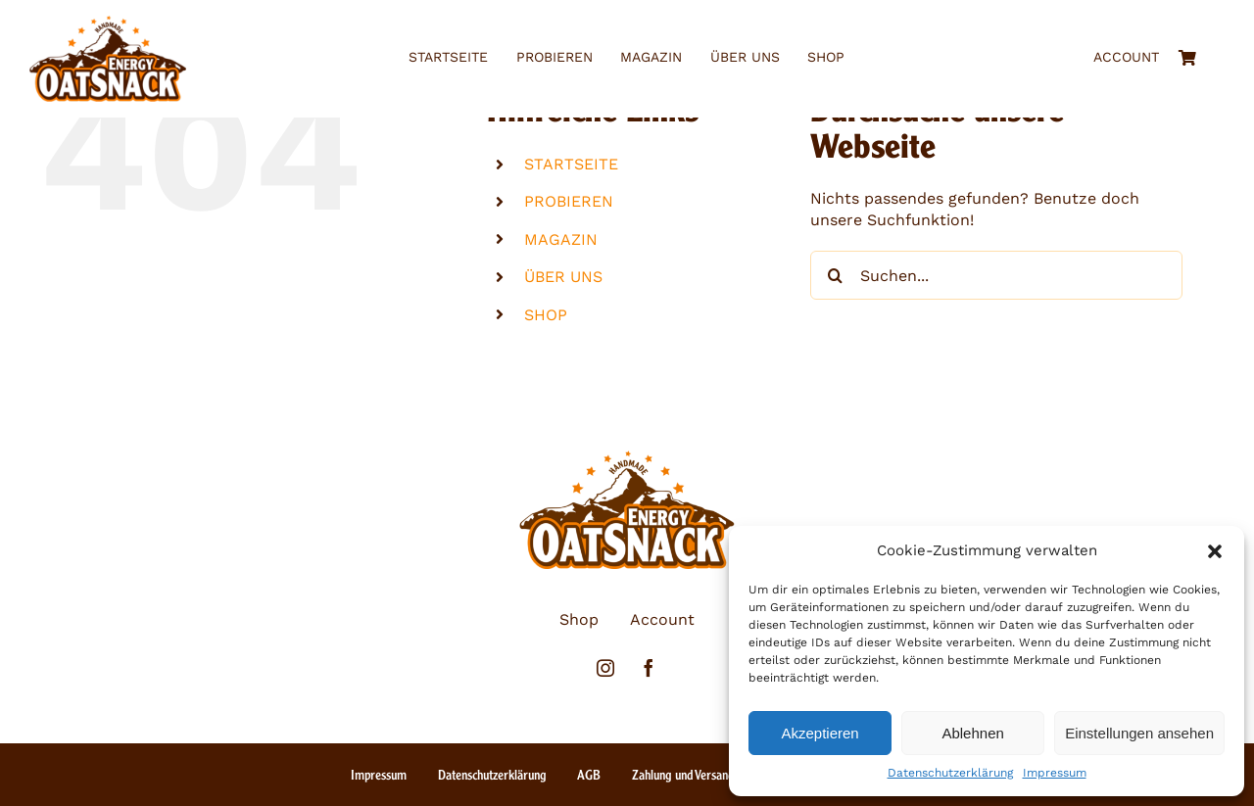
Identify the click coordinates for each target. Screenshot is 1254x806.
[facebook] (648, 668)
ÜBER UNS (563, 276)
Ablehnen (972, 733)
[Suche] (834, 275)
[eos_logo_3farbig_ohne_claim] (107, 23)
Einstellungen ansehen (1139, 733)
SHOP (545, 315)
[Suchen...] (996, 275)
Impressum (1054, 773)
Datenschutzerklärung (950, 773)
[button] (1215, 551)
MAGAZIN (561, 239)
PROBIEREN (568, 201)
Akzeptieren (819, 733)
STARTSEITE (571, 164)
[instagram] (605, 668)
